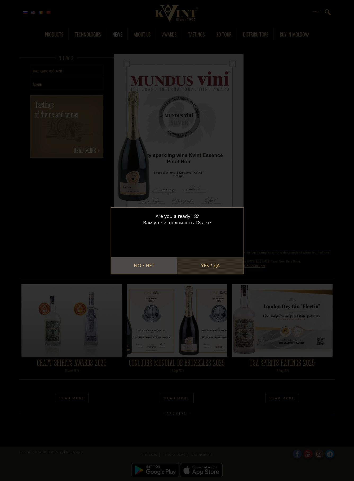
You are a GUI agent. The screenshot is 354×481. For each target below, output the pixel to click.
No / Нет (144, 265)
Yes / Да (210, 265)
